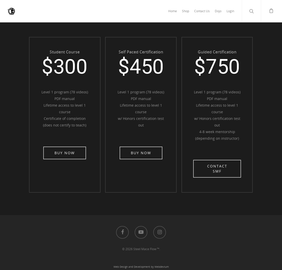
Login (230, 11)
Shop (185, 11)
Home (172, 11)
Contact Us (202, 11)
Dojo (218, 11)
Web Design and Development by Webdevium (141, 266)
